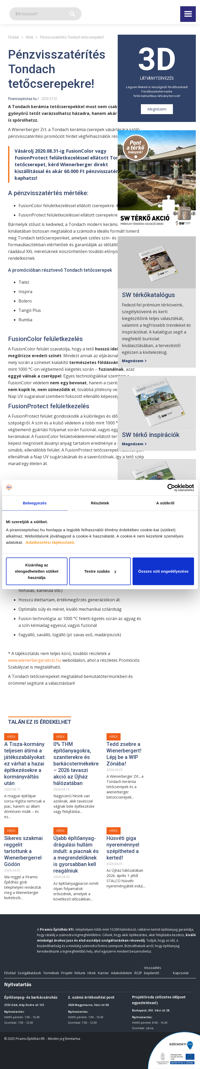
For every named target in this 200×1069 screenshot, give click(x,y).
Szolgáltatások (29, 973)
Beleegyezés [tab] (35, 502)
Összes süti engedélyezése (163, 571)
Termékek (51, 973)
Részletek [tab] (100, 502)
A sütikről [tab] (165, 502)
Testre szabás (100, 571)
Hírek (29, 37)
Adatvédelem (121, 973)
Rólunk (79, 973)
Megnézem (156, 109)
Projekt (66, 973)
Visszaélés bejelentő (152, 970)
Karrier (103, 973)
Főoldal (13, 37)
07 (51, 99)
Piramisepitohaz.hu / (23, 99)
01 (56, 99)
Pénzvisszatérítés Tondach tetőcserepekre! (72, 37)
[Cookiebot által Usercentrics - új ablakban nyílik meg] (171, 487)
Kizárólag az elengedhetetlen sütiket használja (36, 571)
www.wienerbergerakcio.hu (34, 660)
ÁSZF (138, 973)
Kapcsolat (181, 973)
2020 (45, 99)
